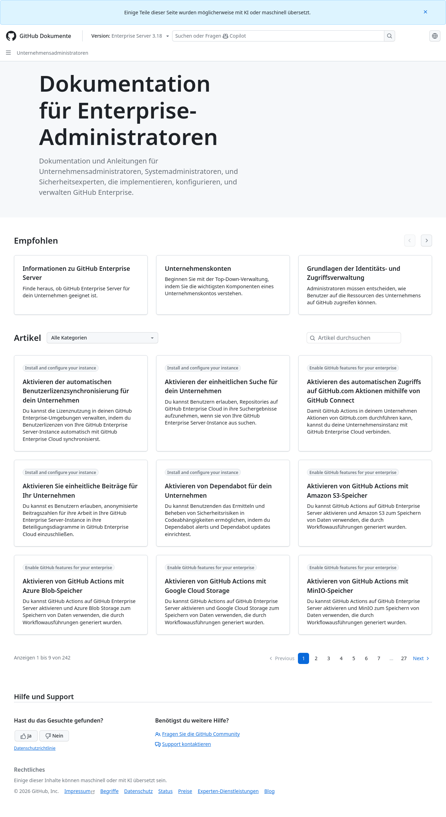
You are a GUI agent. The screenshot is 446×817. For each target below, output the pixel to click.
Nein (54, 735)
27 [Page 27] (404, 658)
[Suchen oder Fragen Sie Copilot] (283, 35)
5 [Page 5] (353, 658)
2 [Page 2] (316, 658)
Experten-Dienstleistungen (228, 791)
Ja (26, 735)
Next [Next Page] (421, 658)
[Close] (426, 11)
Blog (269, 791)
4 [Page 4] (341, 658)
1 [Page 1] (303, 658)
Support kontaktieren (183, 744)
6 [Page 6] (366, 658)
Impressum (77, 791)
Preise (185, 791)
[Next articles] (426, 240)
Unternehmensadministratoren (52, 52)
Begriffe (109, 791)
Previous (281, 658)
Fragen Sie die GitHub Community (197, 734)
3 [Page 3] (328, 658)
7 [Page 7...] (378, 658)
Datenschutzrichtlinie (34, 748)
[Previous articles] (409, 240)
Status (165, 791)
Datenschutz (138, 791)
